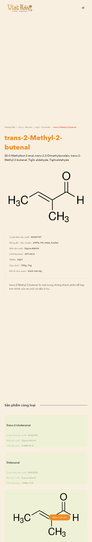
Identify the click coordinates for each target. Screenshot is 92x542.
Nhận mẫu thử (59, 517)
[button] (83, 8)
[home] (19, 8)
